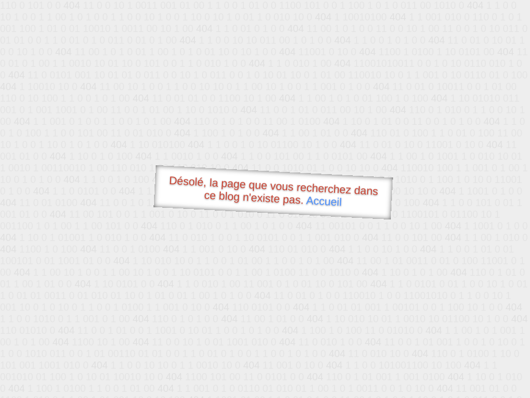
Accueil (324, 201)
